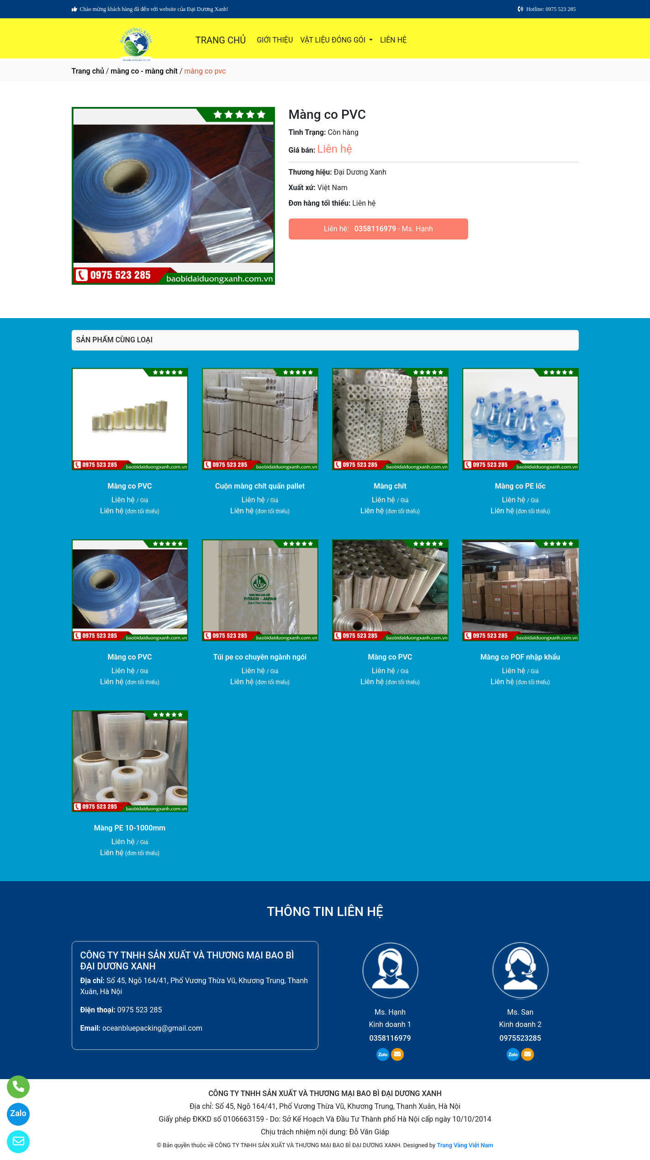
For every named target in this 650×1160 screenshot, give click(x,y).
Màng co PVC (130, 486)
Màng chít (390, 486)
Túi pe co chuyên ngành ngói (260, 657)
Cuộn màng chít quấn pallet (260, 486)
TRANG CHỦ (221, 40)
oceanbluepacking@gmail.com (152, 1028)
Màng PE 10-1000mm (129, 828)
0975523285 (520, 1038)
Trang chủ (88, 71)
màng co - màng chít (144, 71)
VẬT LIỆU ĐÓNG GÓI (333, 40)
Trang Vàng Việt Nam (465, 1145)
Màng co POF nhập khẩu (520, 657)
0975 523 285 (139, 1010)
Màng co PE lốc (520, 486)
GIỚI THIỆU (275, 40)
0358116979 (375, 228)
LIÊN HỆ (393, 40)
